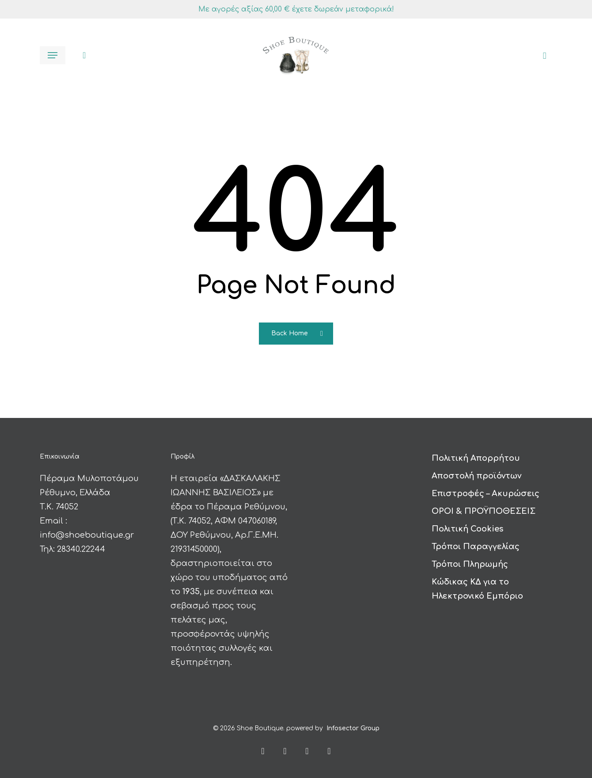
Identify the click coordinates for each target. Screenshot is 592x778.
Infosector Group (352, 728)
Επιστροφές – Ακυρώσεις (485, 493)
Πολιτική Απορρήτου (476, 458)
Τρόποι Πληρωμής (470, 564)
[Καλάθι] (541, 55)
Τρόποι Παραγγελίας (476, 546)
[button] (52, 55)
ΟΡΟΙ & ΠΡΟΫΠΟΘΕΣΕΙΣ (483, 511)
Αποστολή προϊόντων (476, 475)
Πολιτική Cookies (467, 528)
